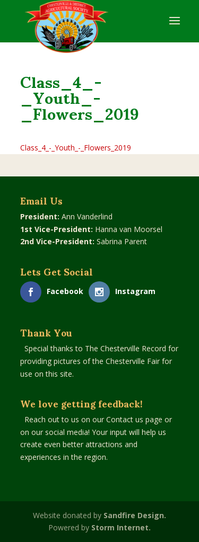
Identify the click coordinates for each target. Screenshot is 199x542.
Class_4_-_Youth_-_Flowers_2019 (75, 148)
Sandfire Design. (134, 515)
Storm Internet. (121, 527)
